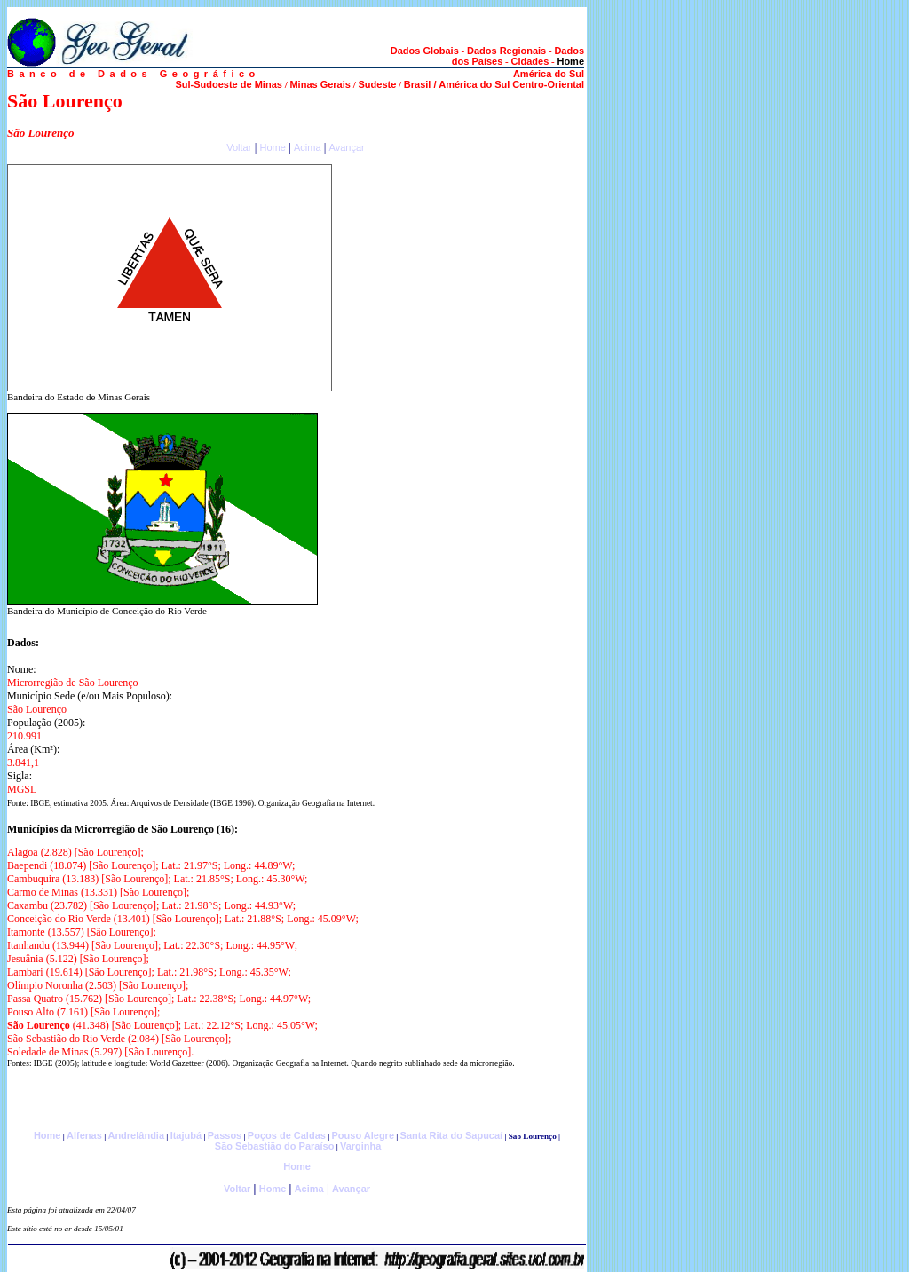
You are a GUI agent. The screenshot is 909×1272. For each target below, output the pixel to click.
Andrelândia (135, 1135)
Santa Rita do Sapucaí (451, 1135)
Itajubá (186, 1135)
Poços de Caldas (287, 1135)
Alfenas (84, 1135)
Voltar (238, 147)
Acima (307, 147)
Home (272, 147)
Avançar (347, 147)
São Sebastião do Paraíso (275, 1146)
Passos (225, 1135)
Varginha (360, 1146)
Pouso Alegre (363, 1135)
